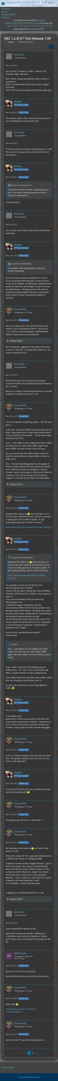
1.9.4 (32, 26)
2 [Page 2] (29, 1053)
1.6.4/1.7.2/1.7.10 (14, 26)
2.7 (33, 23)
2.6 (28, 23)
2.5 (24, 23)
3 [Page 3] (32, 1053)
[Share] (51, 47)
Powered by (29, 1077)
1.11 (44, 26)
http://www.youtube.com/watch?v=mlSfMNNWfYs (21, 1010)
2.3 (19, 23)
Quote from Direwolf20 (22, 557)
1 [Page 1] (25, 1053)
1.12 (49, 26)
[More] (50, 65)
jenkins (40, 20)
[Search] (40, 3)
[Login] (47, 3)
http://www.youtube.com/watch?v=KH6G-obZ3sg (28, 527)
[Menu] (54, 3)
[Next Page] (37, 1053)
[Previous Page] (21, 1053)
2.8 (37, 23)
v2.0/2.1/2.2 (11, 23)
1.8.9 (26, 26)
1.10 (38, 26)
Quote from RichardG (21, 185)
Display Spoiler (16, 340)
